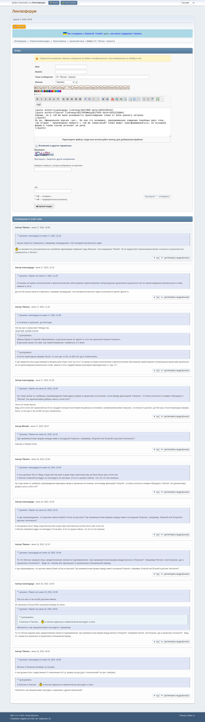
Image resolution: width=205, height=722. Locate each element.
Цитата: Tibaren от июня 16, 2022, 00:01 (38, 609)
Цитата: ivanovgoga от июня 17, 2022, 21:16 (40, 236)
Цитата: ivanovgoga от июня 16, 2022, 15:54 (40, 553)
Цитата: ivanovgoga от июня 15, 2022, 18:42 (40, 660)
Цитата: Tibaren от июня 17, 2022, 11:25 (38, 276)
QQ (156, 258)
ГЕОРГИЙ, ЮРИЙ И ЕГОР (26, 331)
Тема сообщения (44, 77)
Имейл (38, 72)
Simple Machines (31, 715)
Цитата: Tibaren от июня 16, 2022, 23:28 (38, 389)
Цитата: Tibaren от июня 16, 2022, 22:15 (38, 434)
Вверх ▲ (191, 715)
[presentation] (58, 178)
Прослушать (39, 159)
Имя (37, 66)
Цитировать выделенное (175, 258)
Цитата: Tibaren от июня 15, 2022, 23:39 (38, 592)
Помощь (183, 715)
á (34, 94)
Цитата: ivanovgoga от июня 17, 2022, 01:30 (40, 315)
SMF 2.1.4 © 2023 (17, 715)
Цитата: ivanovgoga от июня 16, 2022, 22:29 (40, 467)
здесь (106, 33)
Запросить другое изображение (61, 159)
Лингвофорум (24, 11)
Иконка (38, 82)
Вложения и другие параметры (55, 145)
